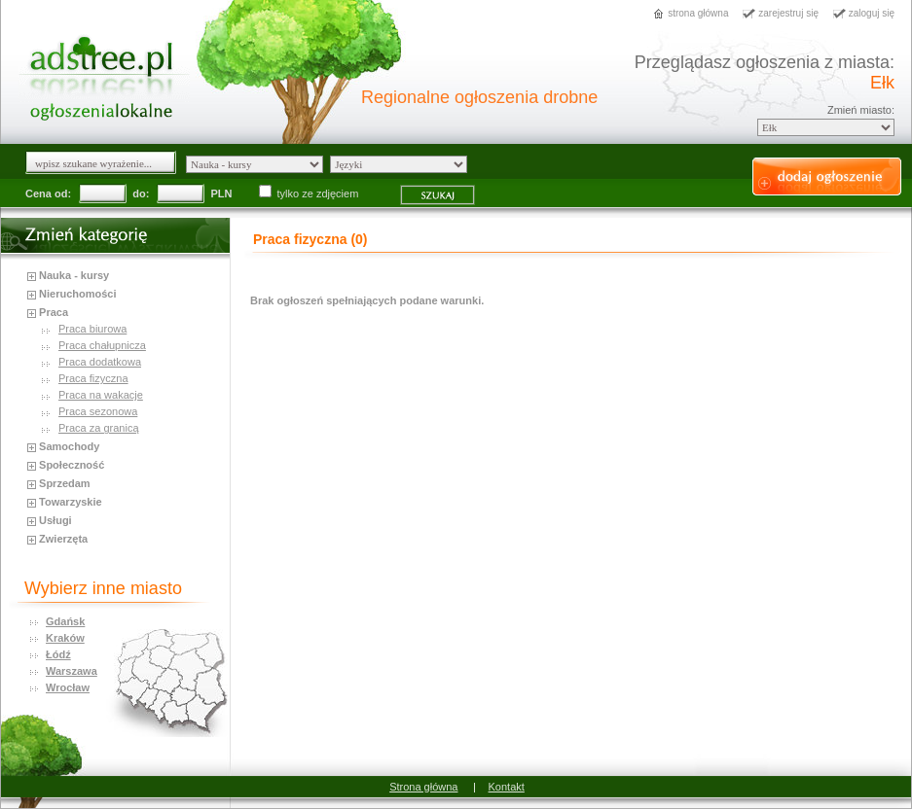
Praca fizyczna (93, 378)
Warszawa (71, 671)
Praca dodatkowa (99, 362)
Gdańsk (65, 621)
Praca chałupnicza (102, 345)
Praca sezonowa (97, 411)
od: (63, 193)
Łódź (58, 654)
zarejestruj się (788, 13)
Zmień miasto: (860, 110)
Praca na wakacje (100, 395)
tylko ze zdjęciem (310, 193)
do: (140, 193)
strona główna (698, 13)
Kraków (65, 638)
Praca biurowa (92, 328)
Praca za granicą (98, 428)
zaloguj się (871, 13)
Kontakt (507, 786)
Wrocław (68, 687)
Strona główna (423, 786)
